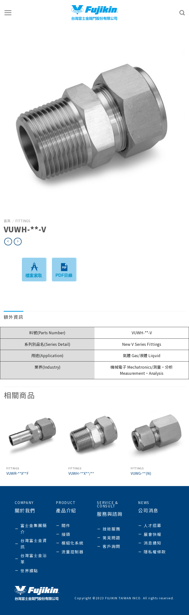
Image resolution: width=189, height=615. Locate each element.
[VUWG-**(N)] (156, 435)
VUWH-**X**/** (81, 473)
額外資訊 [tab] (13, 317)
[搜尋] (182, 12)
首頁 (7, 220)
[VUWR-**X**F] (32, 435)
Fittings (22, 220)
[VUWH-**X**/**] (94, 435)
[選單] (8, 12)
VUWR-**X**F (17, 473)
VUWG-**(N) (141, 473)
